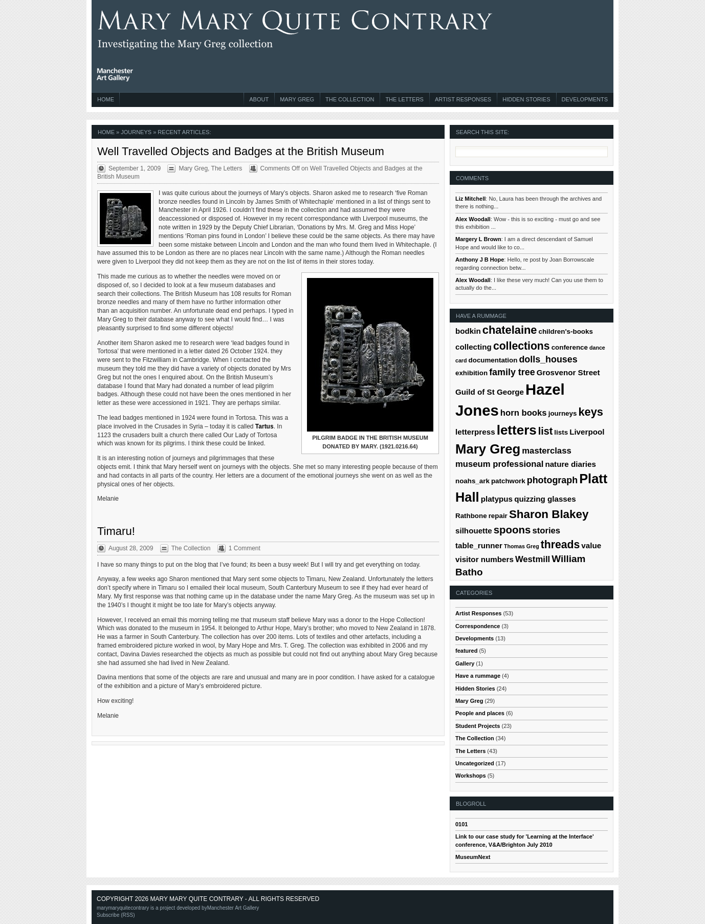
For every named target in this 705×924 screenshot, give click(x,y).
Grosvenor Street (568, 372)
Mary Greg (297, 99)
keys (590, 411)
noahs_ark (472, 481)
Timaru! (116, 531)
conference (570, 347)
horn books (523, 413)
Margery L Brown (478, 239)
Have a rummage (477, 676)
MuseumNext (472, 857)
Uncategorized (474, 763)
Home (105, 99)
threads (560, 544)
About (259, 99)
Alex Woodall (473, 219)
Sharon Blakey (549, 514)
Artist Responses (463, 99)
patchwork (508, 481)
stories (546, 530)
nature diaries (570, 464)
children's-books (565, 331)
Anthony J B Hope (479, 259)
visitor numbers (484, 559)
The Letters (404, 99)
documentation (493, 360)
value (591, 545)
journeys (562, 413)
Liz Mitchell (470, 199)
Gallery (464, 663)
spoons (512, 529)
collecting (473, 346)
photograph (552, 480)
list (545, 431)
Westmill (532, 559)
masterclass (546, 451)
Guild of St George (489, 392)
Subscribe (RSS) (116, 915)
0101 (461, 824)
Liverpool (586, 431)
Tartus (264, 426)
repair (498, 516)
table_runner (478, 545)
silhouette (473, 530)
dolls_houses (548, 359)
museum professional (499, 464)
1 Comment (244, 548)
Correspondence (477, 626)
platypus (497, 499)
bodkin (468, 331)
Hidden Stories (526, 99)
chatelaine (509, 330)
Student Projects (477, 726)
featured (466, 651)
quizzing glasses (545, 499)
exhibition (471, 373)
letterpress (475, 431)
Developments (585, 99)
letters (517, 430)
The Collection (349, 99)
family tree (512, 372)
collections (521, 346)
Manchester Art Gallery (233, 908)
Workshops (470, 775)
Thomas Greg (521, 546)
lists (561, 432)
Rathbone (471, 516)
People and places (479, 713)
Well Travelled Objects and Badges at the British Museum (240, 151)
